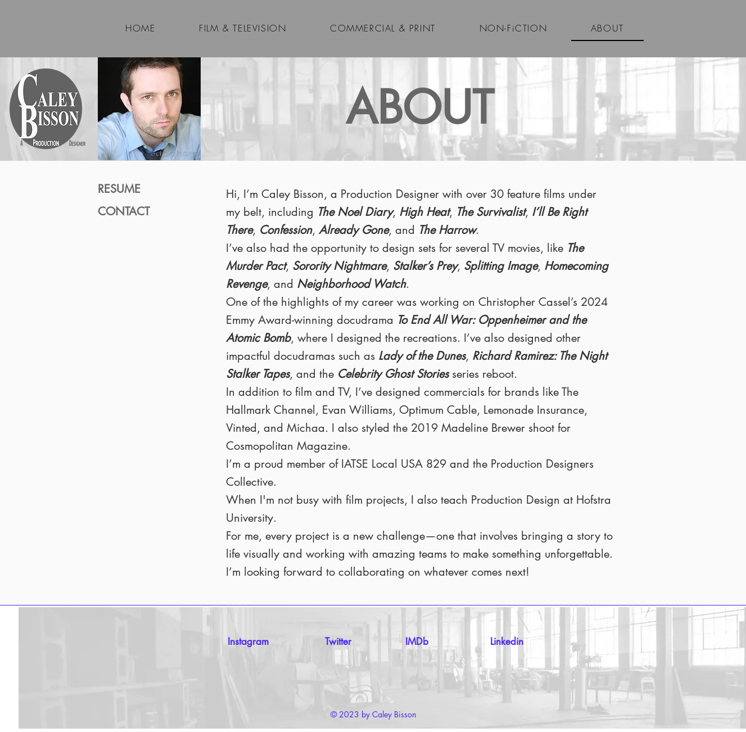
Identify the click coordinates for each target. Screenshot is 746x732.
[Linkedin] (507, 642)
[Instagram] (248, 642)
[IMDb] (417, 642)
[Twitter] (338, 642)
